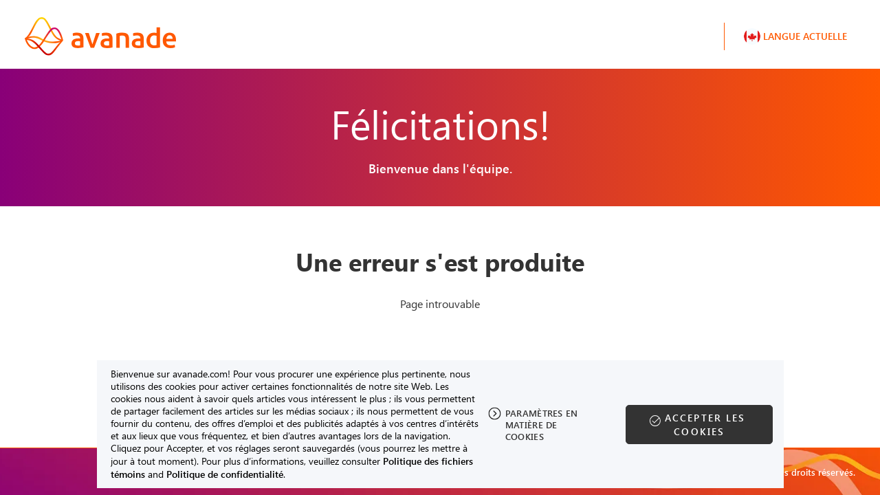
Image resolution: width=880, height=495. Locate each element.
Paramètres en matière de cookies (541, 424)
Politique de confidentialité (224, 474)
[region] (440, 424)
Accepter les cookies (705, 424)
